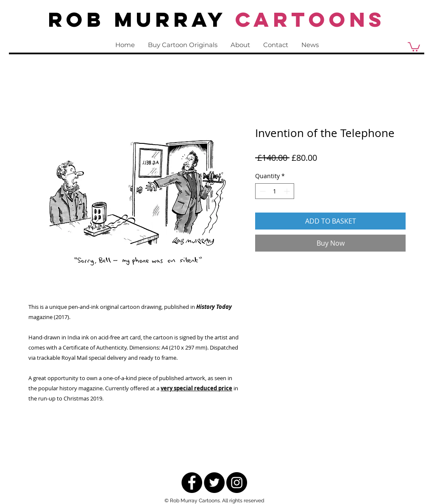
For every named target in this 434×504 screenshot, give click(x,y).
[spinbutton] (274, 191)
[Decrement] (261, 191)
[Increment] (287, 191)
